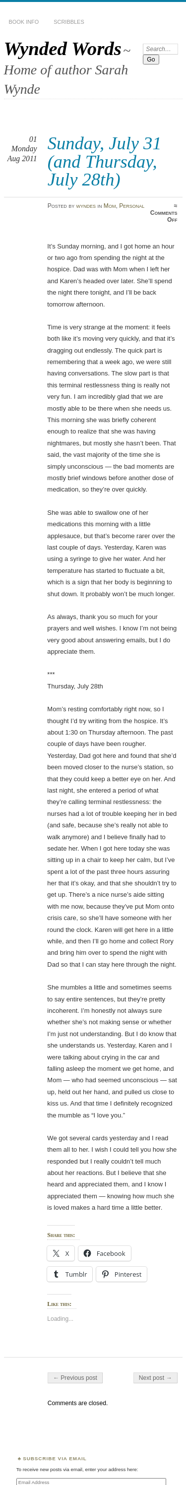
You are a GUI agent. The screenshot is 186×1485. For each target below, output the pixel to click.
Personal (131, 205)
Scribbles (69, 22)
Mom (110, 205)
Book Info (24, 22)
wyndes (86, 205)
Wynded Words (63, 48)
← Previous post (75, 1377)
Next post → (155, 1377)
